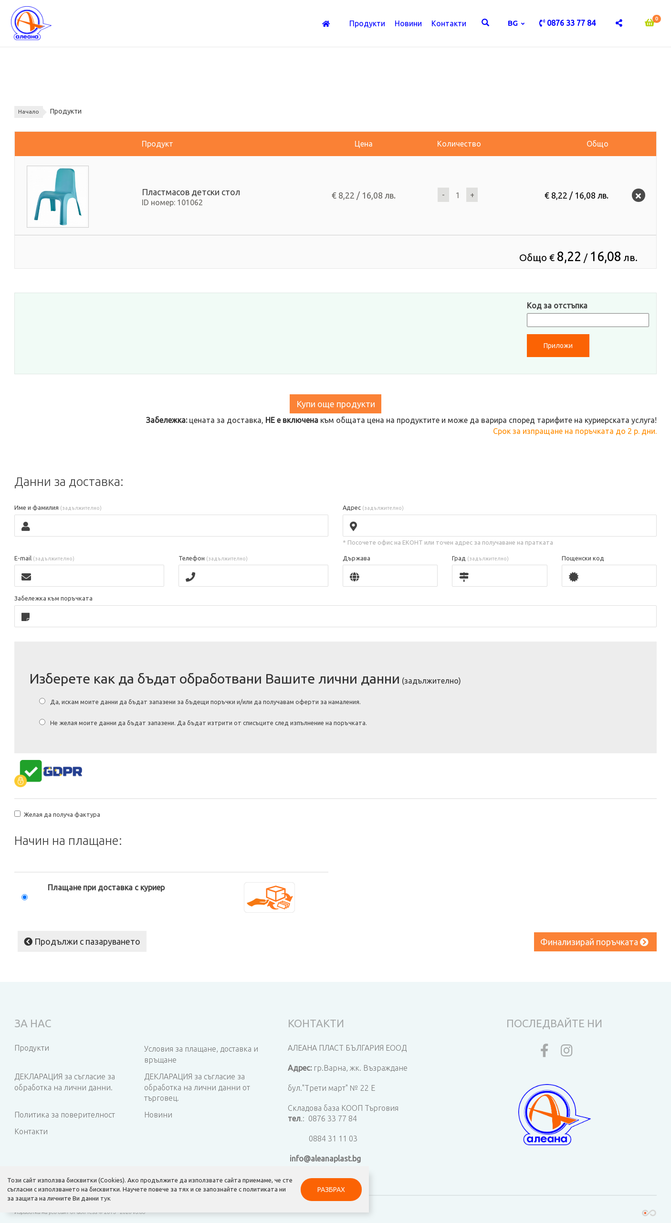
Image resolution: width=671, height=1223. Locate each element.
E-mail (44, 559)
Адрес (373, 508)
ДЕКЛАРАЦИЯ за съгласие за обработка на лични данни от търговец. (197, 1085)
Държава (356, 559)
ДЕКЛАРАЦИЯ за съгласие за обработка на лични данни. (64, 1080)
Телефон (213, 559)
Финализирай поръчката (594, 942)
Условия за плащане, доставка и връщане (201, 1052)
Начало (30, 111)
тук (32, 1194)
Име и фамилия (58, 508)
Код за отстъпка (557, 305)
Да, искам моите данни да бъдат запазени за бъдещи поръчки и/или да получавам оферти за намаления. (200, 702)
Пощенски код (583, 559)
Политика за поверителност (64, 1112)
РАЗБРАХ (225, 1176)
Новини (408, 24)
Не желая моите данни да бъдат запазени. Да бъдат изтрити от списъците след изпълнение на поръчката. (203, 723)
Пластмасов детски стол (191, 192)
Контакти (448, 24)
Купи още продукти (335, 404)
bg (514, 24)
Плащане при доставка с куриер (106, 887)
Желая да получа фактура (57, 815)
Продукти (367, 24)
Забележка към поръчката (53, 599)
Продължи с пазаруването (80, 939)
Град (480, 559)
